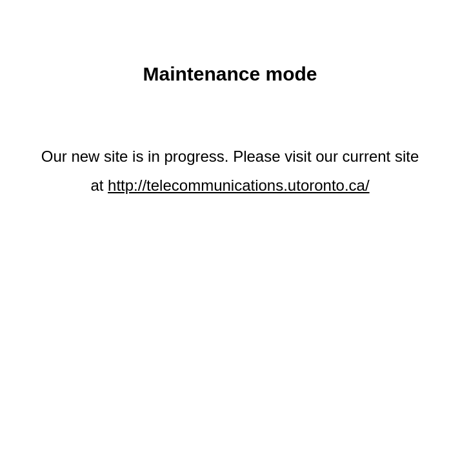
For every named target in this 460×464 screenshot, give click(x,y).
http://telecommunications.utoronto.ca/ (239, 185)
